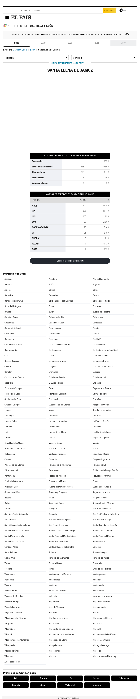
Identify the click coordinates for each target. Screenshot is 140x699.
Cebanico (53, 355)
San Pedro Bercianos (58, 525)
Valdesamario (10, 590)
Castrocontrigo (11, 350)
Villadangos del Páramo (15, 618)
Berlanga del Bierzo (101, 301)
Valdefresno (9, 574)
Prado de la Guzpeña (13, 481)
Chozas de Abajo (11, 361)
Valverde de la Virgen (102, 596)
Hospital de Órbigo (101, 405)
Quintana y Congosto (58, 492)
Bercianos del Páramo (14, 301)
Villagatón (8, 623)
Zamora (97, 685)
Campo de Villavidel (13, 328)
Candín (96, 328)
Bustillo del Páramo (101, 312)
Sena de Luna (10, 552)
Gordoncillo (54, 399)
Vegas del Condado (13, 612)
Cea (6, 355)
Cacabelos (9, 323)
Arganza (96, 284)
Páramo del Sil (11, 470)
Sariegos (97, 547)
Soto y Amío (9, 558)
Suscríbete (109, 11)
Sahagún (53, 508)
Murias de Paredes (57, 454)
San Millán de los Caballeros (17, 525)
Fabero (52, 388)
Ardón (51, 284)
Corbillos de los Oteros (103, 366)
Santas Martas (99, 541)
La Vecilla (97, 426)
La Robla (8, 426)
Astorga (8, 290)
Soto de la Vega (100, 552)
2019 (43, 43)
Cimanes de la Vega (57, 361)
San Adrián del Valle (102, 508)
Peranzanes (54, 470)
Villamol (8, 634)
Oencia (7, 459)
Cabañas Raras (11, 317)
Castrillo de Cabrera (13, 344)
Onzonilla (53, 459)
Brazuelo (8, 312)
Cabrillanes (98, 317)
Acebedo (8, 279)
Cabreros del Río (56, 317)
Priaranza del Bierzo (58, 481)
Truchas (8, 569)
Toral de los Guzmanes (59, 558)
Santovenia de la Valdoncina (61, 547)
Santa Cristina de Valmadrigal (62, 530)
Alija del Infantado (101, 279)
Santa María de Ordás (14, 541)
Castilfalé (97, 339)
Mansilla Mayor (55, 443)
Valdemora (9, 580)
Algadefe (53, 279)
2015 (70, 43)
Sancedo (53, 514)
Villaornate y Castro (101, 640)
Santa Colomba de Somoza (16, 530)
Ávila (16, 678)
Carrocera (9, 339)
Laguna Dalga (10, 421)
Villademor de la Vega (58, 618)
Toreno (7, 563)
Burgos (43, 678)
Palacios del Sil (99, 465)
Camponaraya (55, 328)
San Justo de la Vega (102, 519)
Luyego (52, 437)
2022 (16, 43)
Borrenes (97, 306)
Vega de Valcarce (56, 607)
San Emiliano (10, 519)
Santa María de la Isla (14, 536)
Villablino (53, 612)
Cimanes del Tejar (101, 361)
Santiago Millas (11, 547)
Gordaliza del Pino (12, 399)
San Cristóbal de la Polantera (106, 514)
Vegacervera (54, 601)
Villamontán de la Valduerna (61, 634)
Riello (6, 503)
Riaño (51, 498)
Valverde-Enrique (12, 601)
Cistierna (8, 366)
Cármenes (9, 333)
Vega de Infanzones (13, 607)
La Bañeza (53, 415)
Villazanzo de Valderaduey (104, 656)
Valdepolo (97, 580)
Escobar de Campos (13, 388)
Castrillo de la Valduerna (59, 344)
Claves (98, 34)
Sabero (7, 508)
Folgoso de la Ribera (102, 388)
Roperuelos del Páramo (103, 503)
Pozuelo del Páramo (102, 476)
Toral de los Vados (101, 558)
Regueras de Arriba (101, 492)
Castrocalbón (99, 344)
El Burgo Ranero (56, 383)
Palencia (97, 678)
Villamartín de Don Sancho (61, 629)
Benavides (53, 295)
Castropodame (55, 350)
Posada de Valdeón (57, 476)
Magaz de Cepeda (101, 437)
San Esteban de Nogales (59, 519)
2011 (97, 43)
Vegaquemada (99, 607)
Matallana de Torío (57, 448)
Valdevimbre (98, 590)
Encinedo (97, 383)
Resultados (119, 34)
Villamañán (9, 629)
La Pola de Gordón (101, 421)
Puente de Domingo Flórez (61, 487)
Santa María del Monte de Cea (62, 536)
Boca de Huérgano (12, 306)
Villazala (52, 656)
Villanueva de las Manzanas (16, 640)
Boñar (51, 306)
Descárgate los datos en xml (70, 260)
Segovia (16, 685)
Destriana (8, 383)
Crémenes (53, 372)
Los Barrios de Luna (102, 432)
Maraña (96, 443)
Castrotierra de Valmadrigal (105, 350)
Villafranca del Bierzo (102, 618)
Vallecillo (53, 596)
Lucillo (7, 437)
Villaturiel (8, 656)
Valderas (8, 585)
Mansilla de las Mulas (13, 443)
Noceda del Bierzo (101, 454)
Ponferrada (9, 476)
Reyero (7, 498)
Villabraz (97, 612)
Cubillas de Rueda (57, 377)
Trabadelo (97, 563)
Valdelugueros (99, 574)
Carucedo (53, 339)
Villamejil (97, 629)
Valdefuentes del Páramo (60, 574)
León (6, 432)
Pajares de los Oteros (14, 465)
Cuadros (96, 372)
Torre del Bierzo (56, 563)
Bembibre (8, 295)
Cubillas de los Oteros (14, 377)
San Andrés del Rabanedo (16, 514)
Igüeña (7, 410)
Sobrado (52, 552)
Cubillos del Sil (99, 377)
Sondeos (108, 34)
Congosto (53, 366)
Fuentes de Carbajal (57, 394)
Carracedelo (54, 333)
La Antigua (9, 415)
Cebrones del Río (100, 355)
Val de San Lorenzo (57, 590)
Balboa (52, 290)
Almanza (8, 284)
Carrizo (96, 333)
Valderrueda (98, 585)
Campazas (97, 323)
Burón (51, 312)
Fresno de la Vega (12, 394)
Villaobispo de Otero (58, 640)
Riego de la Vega (100, 498)
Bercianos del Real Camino (61, 301)
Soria (42, 685)
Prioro (95, 481)
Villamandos (54, 623)
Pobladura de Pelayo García (105, 470)
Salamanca (124, 678)
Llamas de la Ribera (57, 432)
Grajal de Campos (12, 405)
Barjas (95, 290)
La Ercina (97, 415)
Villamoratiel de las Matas (104, 634)
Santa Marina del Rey (58, 541)
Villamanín (97, 623)
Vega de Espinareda (101, 601)
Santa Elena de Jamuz (103, 530)
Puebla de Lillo (11, 487)
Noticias (16, 34)
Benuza (96, 295)
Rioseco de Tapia (56, 503)
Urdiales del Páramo (102, 569)
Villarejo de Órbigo (101, 645)
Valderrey (53, 585)
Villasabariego (55, 651)
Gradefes (97, 399)
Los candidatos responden (80, 34)
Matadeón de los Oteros (15, 448)
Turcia (51, 569)
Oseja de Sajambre (101, 459)
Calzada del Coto (56, 323)
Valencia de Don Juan (14, 596)
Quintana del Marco (13, 492)
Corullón (8, 372)
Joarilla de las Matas (102, 410)
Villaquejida (9, 645)
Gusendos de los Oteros (59, 405)
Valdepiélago (54, 580)
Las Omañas (54, 426)
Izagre (51, 410)
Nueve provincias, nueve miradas (50, 34)
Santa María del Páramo (103, 536)
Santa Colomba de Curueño (105, 525)
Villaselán (97, 651)
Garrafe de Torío (100, 394)
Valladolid (70, 685)
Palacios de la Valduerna (60, 465)
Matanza (96, 448)
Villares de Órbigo (12, 651)
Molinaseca (9, 454)
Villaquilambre (55, 645)
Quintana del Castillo (102, 487)
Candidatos (27, 34)
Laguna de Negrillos (58, 421)
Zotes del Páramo (12, 662)
